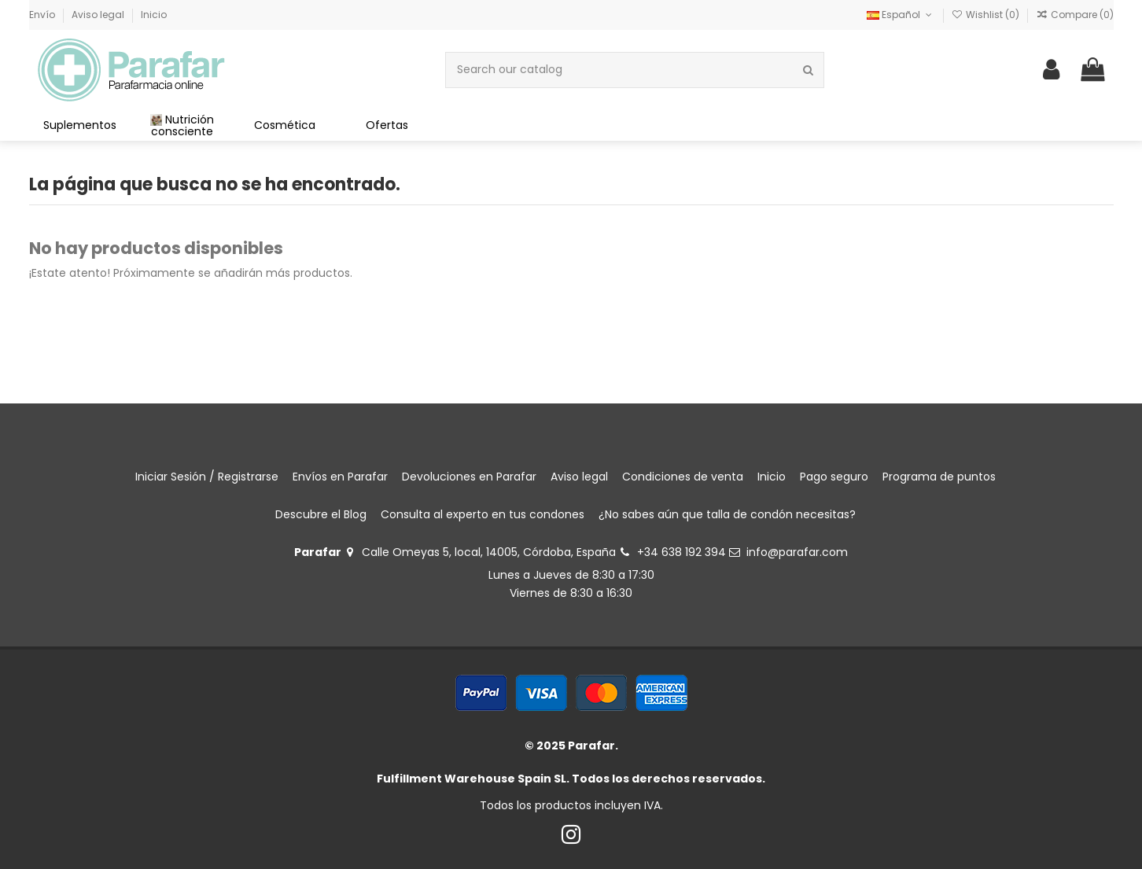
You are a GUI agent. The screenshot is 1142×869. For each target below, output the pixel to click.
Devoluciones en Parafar (469, 476)
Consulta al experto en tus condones (482, 514)
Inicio (154, 14)
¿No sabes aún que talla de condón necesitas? (727, 514)
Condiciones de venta (682, 476)
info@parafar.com (797, 552)
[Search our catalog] (808, 69)
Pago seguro (834, 476)
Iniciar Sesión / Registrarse (206, 476)
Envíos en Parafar (340, 476)
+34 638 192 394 (681, 552)
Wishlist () (987, 14)
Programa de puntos (939, 476)
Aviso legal (99, 14)
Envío (43, 14)
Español (900, 14)
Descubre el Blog (321, 514)
